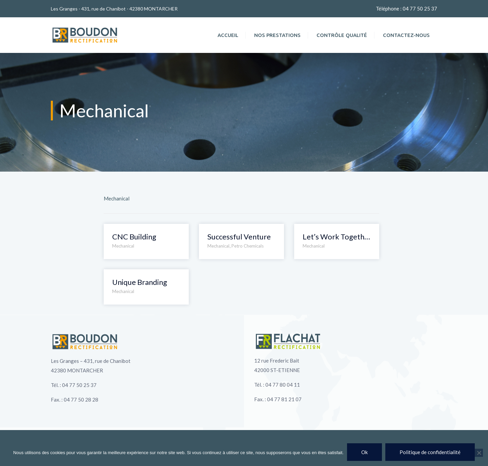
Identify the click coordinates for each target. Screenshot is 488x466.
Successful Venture (239, 236)
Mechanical (123, 246)
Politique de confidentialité (430, 452)
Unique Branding (139, 282)
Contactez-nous (406, 35)
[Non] (479, 453)
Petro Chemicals (247, 246)
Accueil (228, 35)
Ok (364, 452)
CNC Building (134, 236)
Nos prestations (277, 35)
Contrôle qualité (342, 35)
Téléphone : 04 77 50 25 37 (406, 8)
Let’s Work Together (337, 236)
